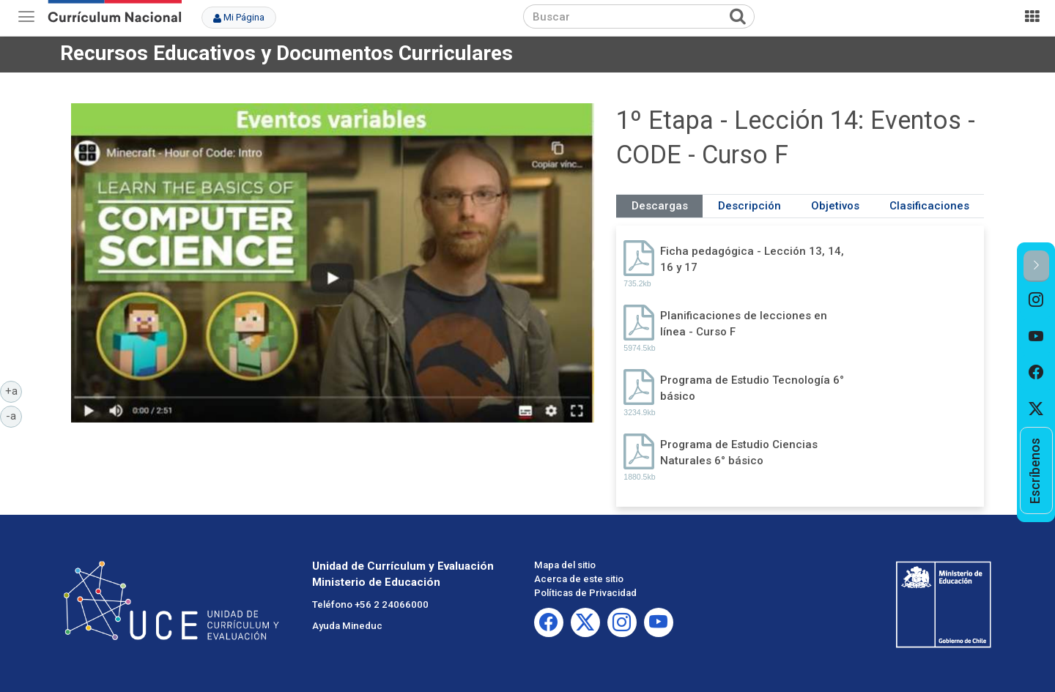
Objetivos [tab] (835, 205)
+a (14, 390)
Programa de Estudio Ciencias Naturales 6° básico (739, 452)
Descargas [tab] (660, 205)
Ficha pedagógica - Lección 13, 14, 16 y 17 (752, 259)
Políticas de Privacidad (585, 592)
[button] (1036, 266)
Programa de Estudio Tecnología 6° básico (752, 387)
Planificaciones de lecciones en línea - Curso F (743, 323)
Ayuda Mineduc (347, 625)
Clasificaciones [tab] (929, 205)
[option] (1036, 300)
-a (14, 415)
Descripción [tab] (749, 205)
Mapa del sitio (565, 564)
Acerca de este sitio (578, 578)
